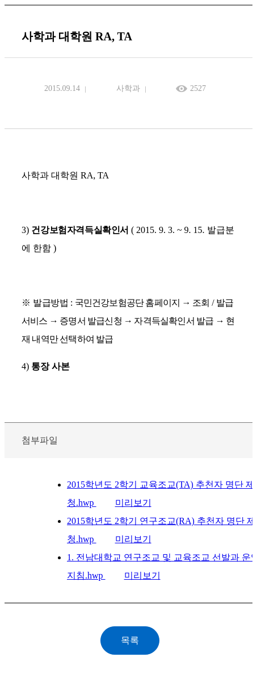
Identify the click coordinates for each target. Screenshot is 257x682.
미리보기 (133, 503)
